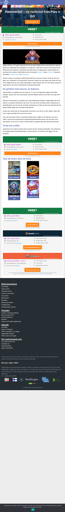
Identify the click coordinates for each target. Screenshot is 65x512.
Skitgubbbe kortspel (7, 333)
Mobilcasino (5, 298)
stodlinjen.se (37, 273)
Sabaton (40, 72)
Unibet (14, 39)
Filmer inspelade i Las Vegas (10, 331)
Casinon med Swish (7, 293)
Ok (33, 509)
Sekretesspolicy (6, 346)
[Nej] (63, 508)
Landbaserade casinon (8, 307)
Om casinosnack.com (8, 341)
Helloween (25, 74)
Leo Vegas (17, 265)
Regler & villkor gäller (56, 32)
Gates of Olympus (7, 329)
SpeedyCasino (18, 243)
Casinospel (4, 286)
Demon (50, 72)
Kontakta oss (5, 344)
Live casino (4, 296)
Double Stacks (33, 196)
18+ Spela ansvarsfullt (49, 32)
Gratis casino (5, 289)
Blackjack (4, 300)
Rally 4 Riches (14, 177)
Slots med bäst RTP (7, 315)
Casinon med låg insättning (9, 313)
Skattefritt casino (6, 291)
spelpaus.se (42, 273)
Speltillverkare (5, 305)
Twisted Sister (14, 74)
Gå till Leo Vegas (32, 270)
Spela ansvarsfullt (7, 348)
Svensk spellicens (7, 317)
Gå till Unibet (32, 22)
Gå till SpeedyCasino (32, 247)
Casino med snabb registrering (11, 321)
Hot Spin (33, 177)
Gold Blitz (4, 327)
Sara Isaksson (58, 26)
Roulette (4, 319)
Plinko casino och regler (8, 336)
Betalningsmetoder (7, 302)
